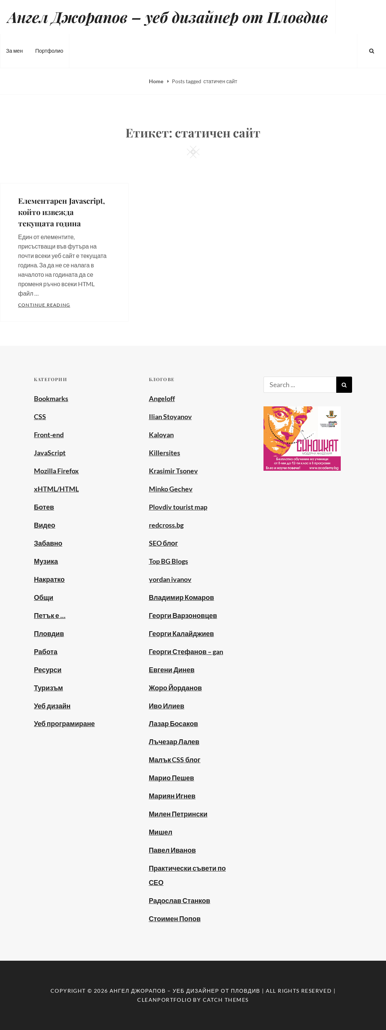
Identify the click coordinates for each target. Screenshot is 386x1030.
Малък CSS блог (175, 759)
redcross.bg (166, 525)
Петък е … (50, 615)
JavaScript (50, 453)
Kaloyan (161, 434)
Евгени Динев (172, 669)
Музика (46, 561)
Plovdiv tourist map (178, 507)
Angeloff (162, 398)
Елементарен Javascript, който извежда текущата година (61, 211)
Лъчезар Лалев (174, 741)
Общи (43, 597)
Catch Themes (226, 999)
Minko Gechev (171, 489)
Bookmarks (51, 398)
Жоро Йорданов (175, 688)
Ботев (44, 507)
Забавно (48, 543)
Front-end (49, 434)
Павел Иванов (172, 850)
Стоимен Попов (175, 918)
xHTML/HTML (56, 489)
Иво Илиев (166, 706)
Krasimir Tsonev (173, 471)
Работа (45, 651)
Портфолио (49, 50)
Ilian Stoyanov (170, 416)
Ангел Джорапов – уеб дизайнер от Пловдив (168, 17)
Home (156, 81)
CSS (40, 416)
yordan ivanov (170, 579)
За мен (14, 50)
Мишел (161, 832)
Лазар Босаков (173, 723)
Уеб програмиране (64, 723)
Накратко (49, 579)
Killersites (164, 453)
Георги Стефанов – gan (186, 651)
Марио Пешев (171, 778)
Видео (44, 525)
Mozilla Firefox (56, 471)
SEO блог (163, 543)
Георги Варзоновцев (183, 615)
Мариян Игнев (172, 796)
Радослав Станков (179, 900)
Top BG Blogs (168, 561)
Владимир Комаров (181, 597)
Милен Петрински (178, 814)
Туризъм (48, 688)
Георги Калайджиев (181, 633)
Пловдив (49, 633)
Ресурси (47, 669)
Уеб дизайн (52, 706)
